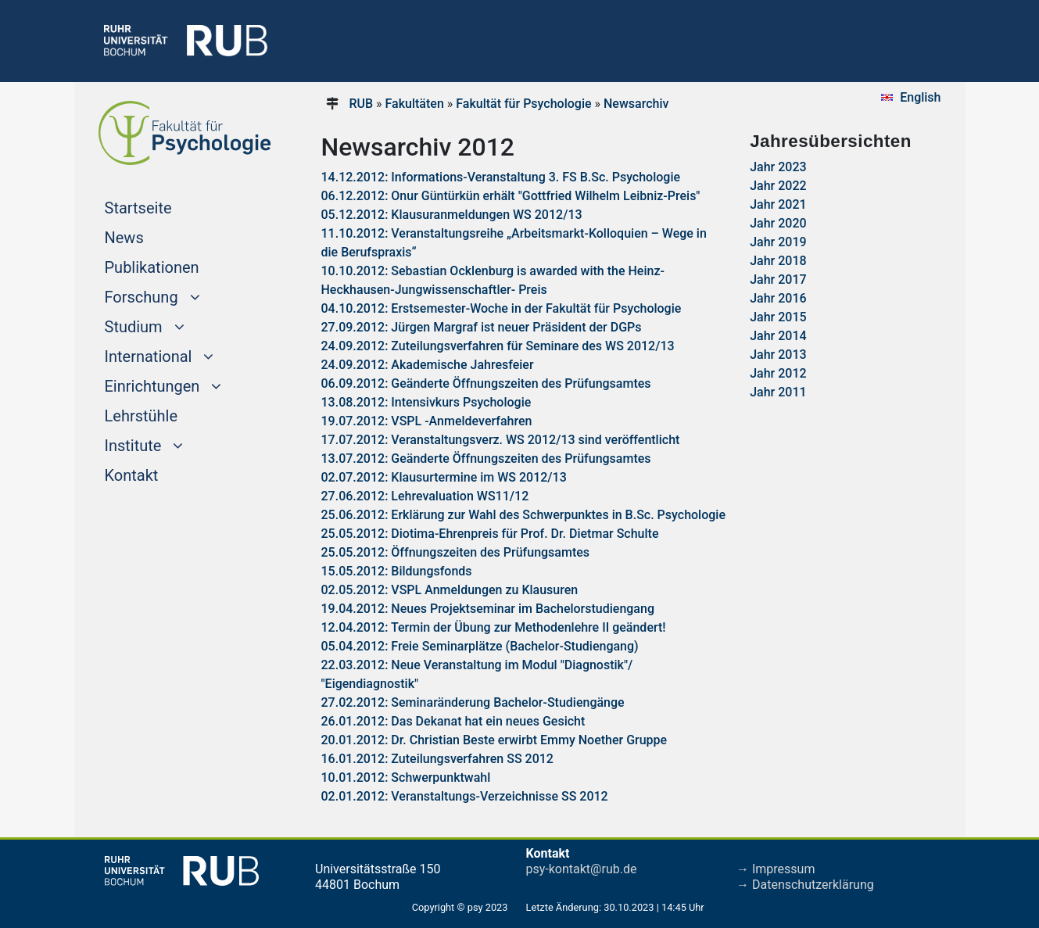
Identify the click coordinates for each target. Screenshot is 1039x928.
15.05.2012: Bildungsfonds (396, 571)
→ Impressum (775, 869)
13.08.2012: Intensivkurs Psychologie (426, 402)
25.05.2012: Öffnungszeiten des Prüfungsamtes (455, 552)
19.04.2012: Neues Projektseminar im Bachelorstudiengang (487, 608)
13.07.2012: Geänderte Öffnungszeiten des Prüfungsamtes (486, 458)
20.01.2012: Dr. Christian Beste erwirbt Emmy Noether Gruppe (494, 740)
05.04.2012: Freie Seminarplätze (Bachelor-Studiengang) (480, 646)
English (920, 97)
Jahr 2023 (778, 166)
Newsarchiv (636, 103)
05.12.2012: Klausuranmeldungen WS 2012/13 (451, 214)
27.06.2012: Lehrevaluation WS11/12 (425, 496)
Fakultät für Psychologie (523, 103)
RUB (361, 103)
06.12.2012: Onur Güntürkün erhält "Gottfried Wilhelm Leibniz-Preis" (510, 195)
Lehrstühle (141, 416)
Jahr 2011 (778, 392)
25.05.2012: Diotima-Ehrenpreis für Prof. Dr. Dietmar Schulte (490, 533)
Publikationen (152, 267)
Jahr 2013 (778, 354)
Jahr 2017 (778, 279)
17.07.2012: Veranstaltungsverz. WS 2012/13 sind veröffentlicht (500, 439)
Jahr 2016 (778, 298)
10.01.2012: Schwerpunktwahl (406, 777)
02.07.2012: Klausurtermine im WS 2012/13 (444, 477)
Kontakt (132, 475)
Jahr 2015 (778, 317)
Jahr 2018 (778, 260)
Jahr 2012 (778, 373)
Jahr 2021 (778, 204)
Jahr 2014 (778, 335)
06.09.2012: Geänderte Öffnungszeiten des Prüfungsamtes (486, 383)
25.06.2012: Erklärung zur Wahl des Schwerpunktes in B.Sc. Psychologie (523, 514)
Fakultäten (414, 103)
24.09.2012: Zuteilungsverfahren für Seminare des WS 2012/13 (498, 346)
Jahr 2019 (778, 242)
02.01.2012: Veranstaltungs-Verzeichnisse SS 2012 (464, 796)
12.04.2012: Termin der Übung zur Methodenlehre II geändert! (493, 627)
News (124, 237)
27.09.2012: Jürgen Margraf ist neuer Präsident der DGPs (481, 327)
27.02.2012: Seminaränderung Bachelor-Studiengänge (473, 702)
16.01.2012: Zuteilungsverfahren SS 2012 (437, 758)
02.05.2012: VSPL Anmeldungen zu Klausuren (450, 589)
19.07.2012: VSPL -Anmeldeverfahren (426, 421)
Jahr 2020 (778, 223)
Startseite (168, 206)
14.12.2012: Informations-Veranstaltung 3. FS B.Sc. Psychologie (501, 177)
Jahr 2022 (778, 185)
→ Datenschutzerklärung (805, 884)
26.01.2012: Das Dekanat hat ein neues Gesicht (453, 721)
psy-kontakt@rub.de (581, 869)
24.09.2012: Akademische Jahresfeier (427, 364)
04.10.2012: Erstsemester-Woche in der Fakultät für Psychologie (501, 308)
